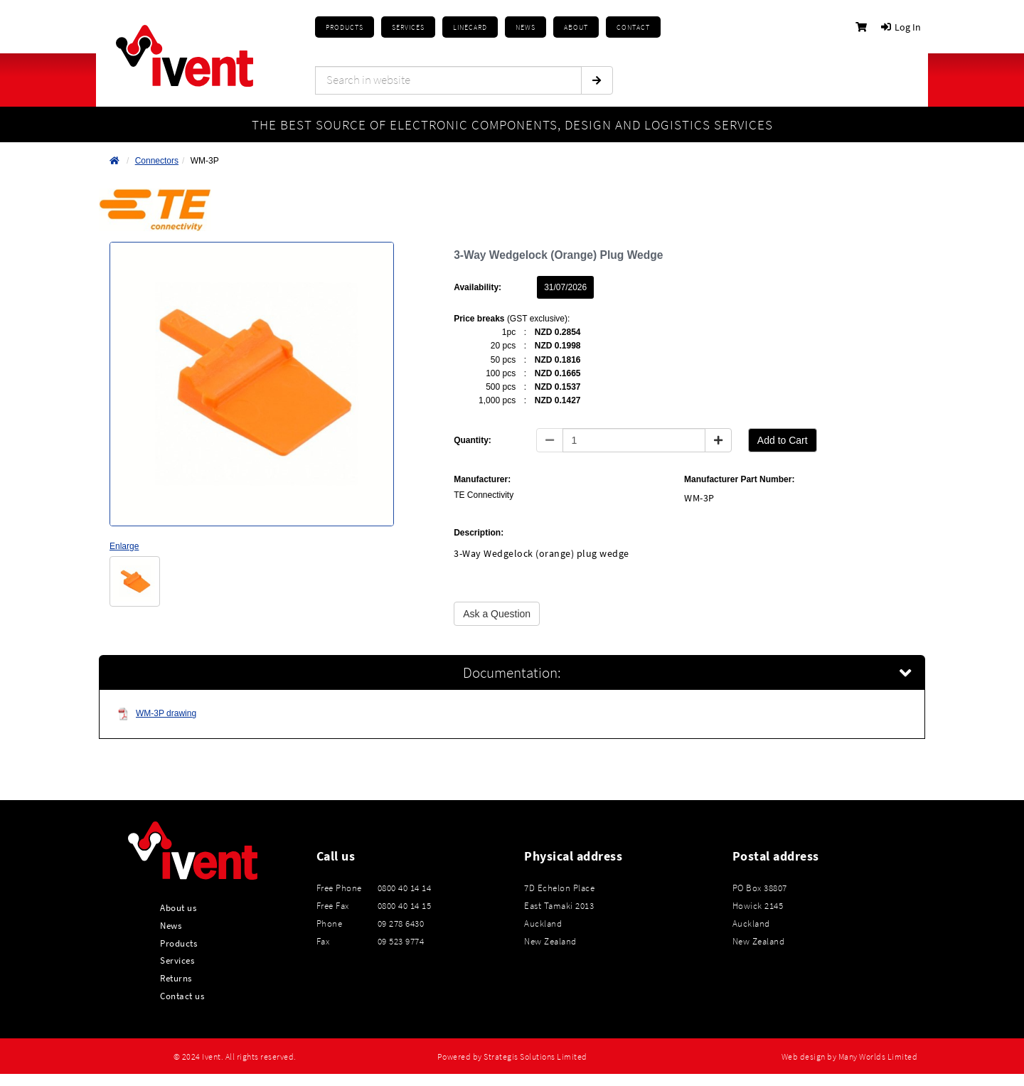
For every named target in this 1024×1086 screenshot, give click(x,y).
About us (178, 907)
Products (344, 27)
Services (177, 960)
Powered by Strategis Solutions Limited (512, 1057)
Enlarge (124, 546)
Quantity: (472, 440)
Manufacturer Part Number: (739, 479)
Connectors (156, 161)
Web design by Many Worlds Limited (850, 1057)
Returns (176, 977)
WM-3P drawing (156, 714)
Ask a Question (496, 613)
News (170, 925)
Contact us (182, 995)
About (576, 27)
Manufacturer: (482, 479)
